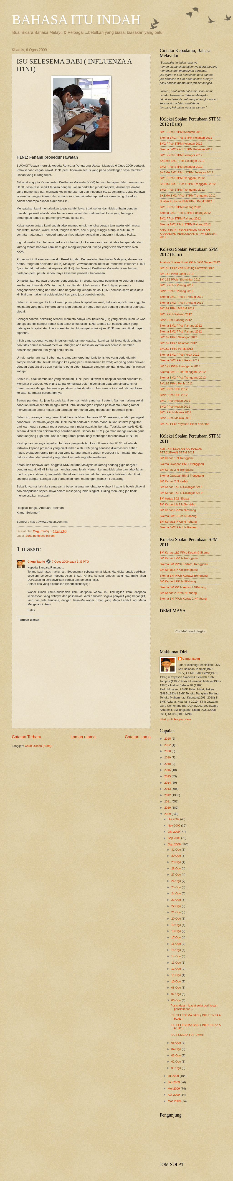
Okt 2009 (174, 831)
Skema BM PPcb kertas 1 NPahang (183, 587)
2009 (168, 814)
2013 (168, 788)
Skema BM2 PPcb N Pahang (178, 527)
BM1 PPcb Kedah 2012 (175, 400)
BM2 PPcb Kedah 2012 (175, 406)
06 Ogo (176, 1000)
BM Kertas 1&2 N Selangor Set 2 (181, 493)
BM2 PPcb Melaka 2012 (175, 418)
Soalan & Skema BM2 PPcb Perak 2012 (186, 201)
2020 (168, 751)
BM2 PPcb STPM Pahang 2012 (180, 218)
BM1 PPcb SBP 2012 (173, 389)
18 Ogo (176, 931)
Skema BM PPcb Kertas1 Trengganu (184, 564)
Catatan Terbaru (26, 737)
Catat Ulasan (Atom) (38, 746)
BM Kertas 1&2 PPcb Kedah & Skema (184, 552)
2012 (168, 795)
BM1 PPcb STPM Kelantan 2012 (181, 132)
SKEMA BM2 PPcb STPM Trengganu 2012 (187, 195)
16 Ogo (176, 943)
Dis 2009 (174, 819)
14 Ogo (176, 956)
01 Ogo (176, 1068)
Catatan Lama (138, 737)
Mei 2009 (174, 1088)
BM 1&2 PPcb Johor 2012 (176, 274)
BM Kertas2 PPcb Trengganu (179, 569)
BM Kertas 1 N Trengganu (177, 458)
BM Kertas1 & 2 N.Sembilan (178, 504)
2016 (168, 770)
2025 (168, 738)
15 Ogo (176, 950)
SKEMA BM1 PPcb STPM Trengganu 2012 (187, 184)
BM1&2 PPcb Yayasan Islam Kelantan (184, 424)
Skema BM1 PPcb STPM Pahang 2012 (185, 212)
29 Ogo (176, 862)
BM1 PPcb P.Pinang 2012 (176, 285)
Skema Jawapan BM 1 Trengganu (182, 464)
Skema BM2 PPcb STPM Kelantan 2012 (186, 149)
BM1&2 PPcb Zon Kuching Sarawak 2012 (187, 268)
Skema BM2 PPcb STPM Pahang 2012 (185, 224)
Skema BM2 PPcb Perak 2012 (179, 360)
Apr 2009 (174, 1094)
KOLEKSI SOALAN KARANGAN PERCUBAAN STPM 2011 (181, 450)
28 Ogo (176, 868)
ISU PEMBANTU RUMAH (187, 1034)
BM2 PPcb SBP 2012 (173, 395)
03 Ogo (176, 1055)
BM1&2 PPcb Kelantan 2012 (178, 343)
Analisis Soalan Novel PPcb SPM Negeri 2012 (190, 262)
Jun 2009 (174, 1082)
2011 (168, 801)
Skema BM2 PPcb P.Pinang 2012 (181, 302)
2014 (168, 782)
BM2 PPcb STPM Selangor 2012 (181, 166)
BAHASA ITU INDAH (76, 19)
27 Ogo (176, 874)
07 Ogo (176, 994)
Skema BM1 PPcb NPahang (178, 516)
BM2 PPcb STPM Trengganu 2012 (182, 189)
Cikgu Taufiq (36, 561)
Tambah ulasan (28, 619)
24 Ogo (176, 893)
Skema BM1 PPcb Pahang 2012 (181, 325)
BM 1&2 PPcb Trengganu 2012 (180, 366)
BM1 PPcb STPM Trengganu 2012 (182, 178)
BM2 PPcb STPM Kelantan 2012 (181, 143)
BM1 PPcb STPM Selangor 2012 (181, 155)
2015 (168, 776)
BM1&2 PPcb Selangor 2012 (178, 337)
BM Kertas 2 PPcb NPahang (178, 593)
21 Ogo (176, 912)
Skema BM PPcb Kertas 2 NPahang (183, 598)
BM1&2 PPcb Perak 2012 (176, 348)
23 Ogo (176, 899)
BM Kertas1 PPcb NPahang (178, 510)
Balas (31, 610)
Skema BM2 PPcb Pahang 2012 (181, 331)
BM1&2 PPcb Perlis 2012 (176, 383)
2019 (168, 757)
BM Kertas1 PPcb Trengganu (179, 558)
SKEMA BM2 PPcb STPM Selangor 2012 (186, 172)
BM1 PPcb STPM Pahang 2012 (180, 207)
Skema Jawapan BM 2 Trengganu (182, 475)
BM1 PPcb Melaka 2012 (175, 412)
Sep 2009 (174, 838)
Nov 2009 (174, 825)
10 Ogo (176, 981)
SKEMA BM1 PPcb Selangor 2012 (182, 160)
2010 (168, 807)
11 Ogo (176, 975)
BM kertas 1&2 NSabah (175, 498)
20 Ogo (176, 918)
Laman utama (83, 737)
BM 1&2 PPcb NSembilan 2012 (180, 279)
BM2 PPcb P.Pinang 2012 (176, 291)
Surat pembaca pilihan (40, 535)
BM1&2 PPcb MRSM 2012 (177, 308)
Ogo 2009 (174, 844)
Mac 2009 (174, 1101)
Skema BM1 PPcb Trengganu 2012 (183, 372)
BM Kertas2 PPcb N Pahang (178, 521)
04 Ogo (176, 1049)
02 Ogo (176, 1061)
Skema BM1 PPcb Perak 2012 (179, 354)
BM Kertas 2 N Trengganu (177, 469)
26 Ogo (176, 881)
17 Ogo (176, 937)
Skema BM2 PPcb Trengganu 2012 (183, 377)
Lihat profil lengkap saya (175, 719)
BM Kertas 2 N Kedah (174, 481)
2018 (168, 763)
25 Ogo (176, 887)
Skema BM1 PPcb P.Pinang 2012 (181, 296)
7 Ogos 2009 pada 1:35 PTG (70, 561)
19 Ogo (176, 925)
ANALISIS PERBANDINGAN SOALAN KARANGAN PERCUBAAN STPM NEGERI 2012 (188, 233)
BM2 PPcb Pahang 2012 (176, 320)
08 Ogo (176, 987)
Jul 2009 (174, 1076)
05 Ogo (176, 1042)
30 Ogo (176, 855)
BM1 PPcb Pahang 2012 (176, 314)
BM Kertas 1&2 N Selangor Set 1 (181, 487)
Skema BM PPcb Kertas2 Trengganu (184, 575)
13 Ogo (176, 962)
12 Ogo (176, 968)
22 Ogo (176, 906)
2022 (168, 745)
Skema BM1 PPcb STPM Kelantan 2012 (186, 137)
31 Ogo (176, 849)
